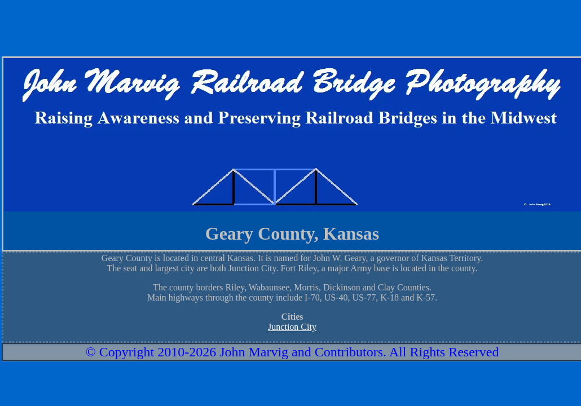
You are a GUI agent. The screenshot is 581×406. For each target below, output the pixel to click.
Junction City (292, 327)
